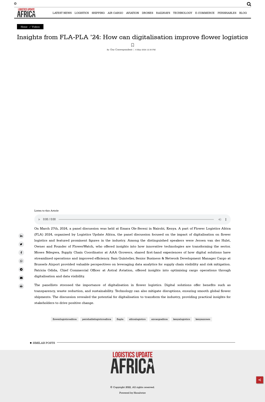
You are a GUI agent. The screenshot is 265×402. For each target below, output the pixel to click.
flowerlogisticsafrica (65, 319)
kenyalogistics (181, 319)
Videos (36, 26)
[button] (132, 45)
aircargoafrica (159, 319)
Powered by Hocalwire (132, 392)
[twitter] (21, 244)
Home (24, 26)
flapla (120, 319)
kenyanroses (203, 319)
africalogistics (137, 319)
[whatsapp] (21, 261)
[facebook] (21, 252)
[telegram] (21, 269)
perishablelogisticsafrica (96, 319)
